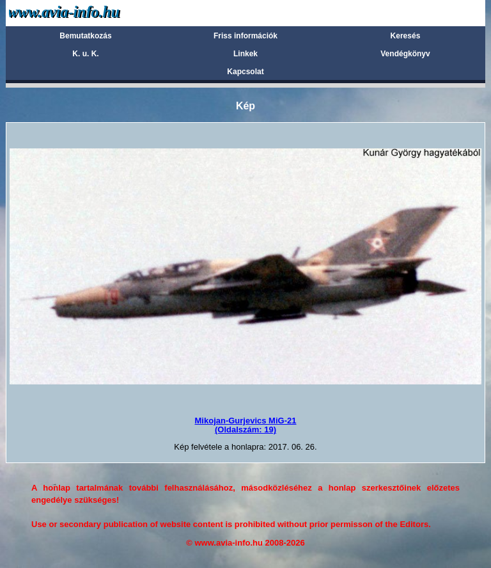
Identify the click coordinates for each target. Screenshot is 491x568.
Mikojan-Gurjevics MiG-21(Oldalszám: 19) (246, 425)
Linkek (245, 53)
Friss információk (245, 35)
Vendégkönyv (405, 53)
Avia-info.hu (86, 12)
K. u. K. (85, 53)
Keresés (406, 35)
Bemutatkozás (85, 35)
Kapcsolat (245, 71)
